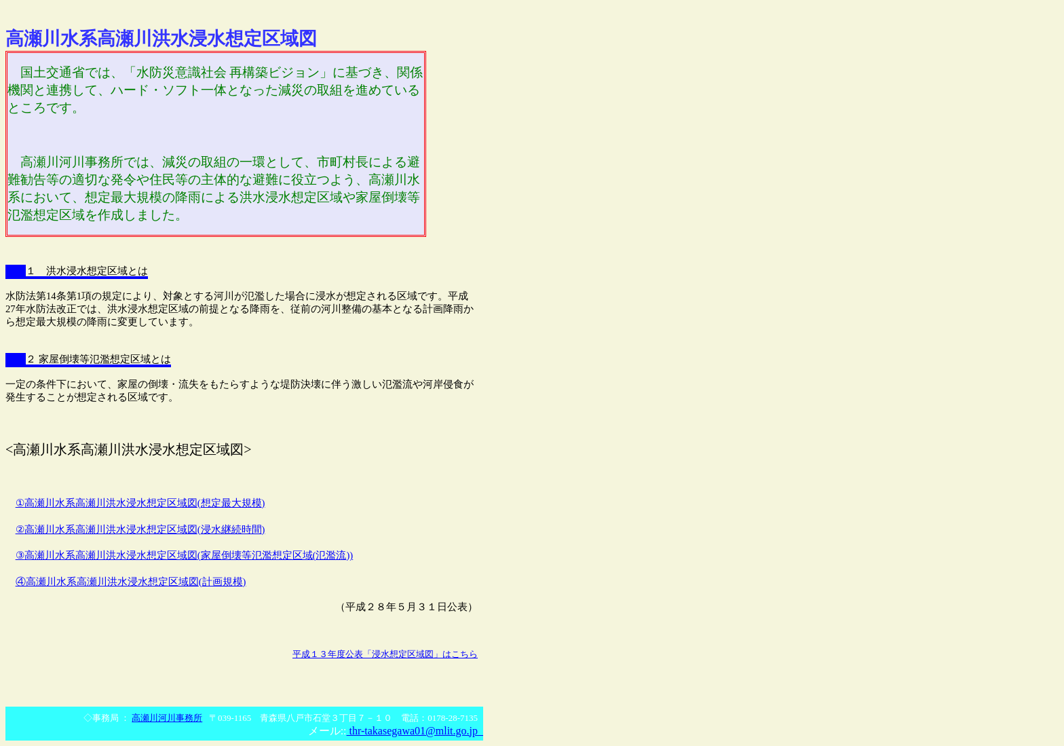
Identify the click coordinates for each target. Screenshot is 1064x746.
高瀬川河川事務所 (167, 718)
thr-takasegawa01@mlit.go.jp (415, 730)
